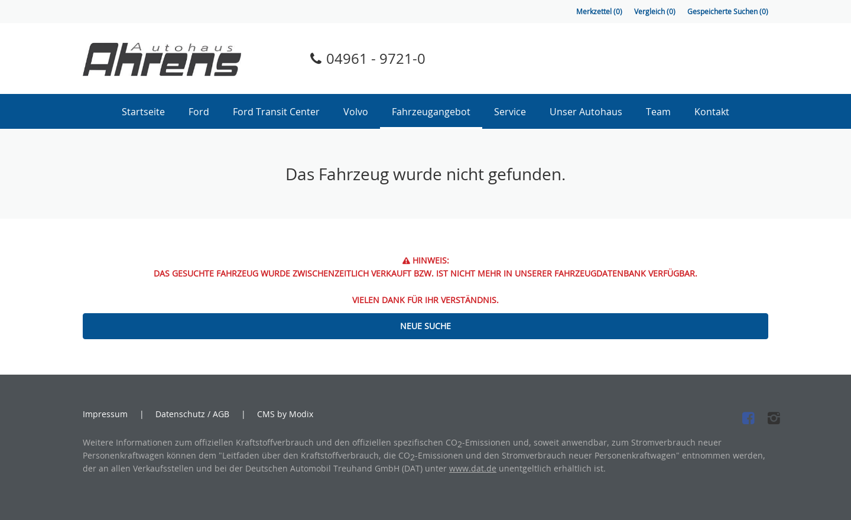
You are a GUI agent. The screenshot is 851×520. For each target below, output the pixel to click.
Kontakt (711, 111)
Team (658, 111)
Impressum (105, 414)
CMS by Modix (285, 414)
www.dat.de (472, 468)
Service (510, 111)
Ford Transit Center (276, 111)
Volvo (355, 111)
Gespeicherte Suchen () (727, 11)
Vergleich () (654, 11)
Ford (199, 111)
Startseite (143, 111)
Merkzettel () (599, 11)
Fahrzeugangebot (431, 111)
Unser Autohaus (586, 111)
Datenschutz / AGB (192, 414)
